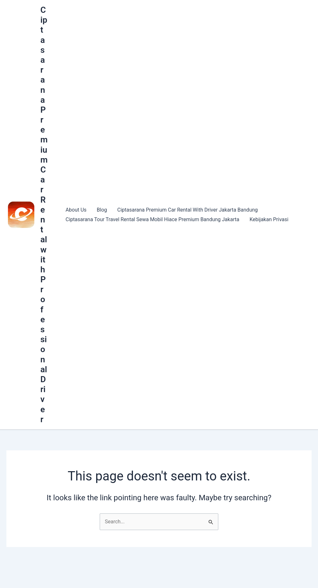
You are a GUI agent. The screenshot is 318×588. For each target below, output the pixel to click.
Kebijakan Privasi (268, 219)
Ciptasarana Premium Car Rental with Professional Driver (44, 214)
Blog (102, 210)
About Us (76, 210)
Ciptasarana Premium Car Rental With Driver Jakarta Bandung (187, 210)
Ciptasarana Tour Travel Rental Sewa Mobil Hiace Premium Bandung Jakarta (152, 219)
